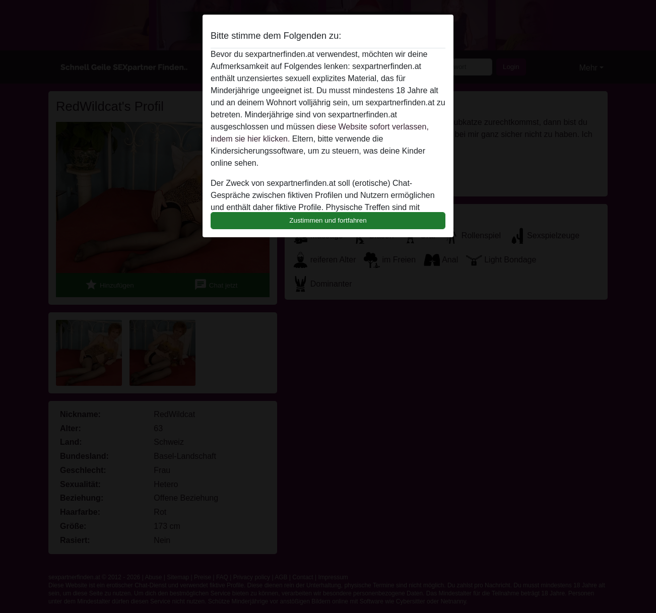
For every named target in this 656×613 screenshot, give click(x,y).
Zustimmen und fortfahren (328, 220)
